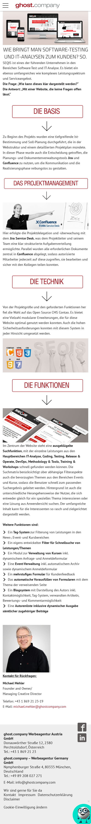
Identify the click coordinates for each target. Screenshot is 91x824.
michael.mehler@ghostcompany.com (39, 706)
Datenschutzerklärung (55, 794)
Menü (9, 5)
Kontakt (10, 794)
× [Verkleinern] (88, 801)
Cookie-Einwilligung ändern (25, 807)
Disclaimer (12, 799)
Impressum (26, 794)
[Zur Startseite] (38, 5)
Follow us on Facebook (82, 727)
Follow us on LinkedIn (82, 737)
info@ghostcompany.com (35, 782)
